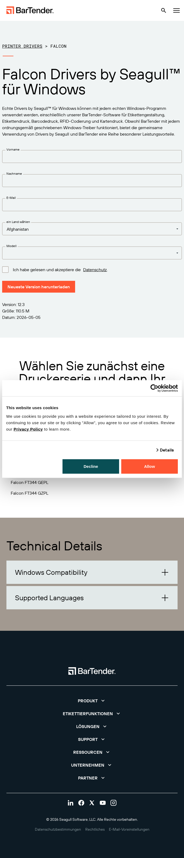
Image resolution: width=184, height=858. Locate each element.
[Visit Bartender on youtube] (103, 803)
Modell (11, 246)
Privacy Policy (28, 429)
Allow (149, 466)
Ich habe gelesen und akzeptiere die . (60, 269)
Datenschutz (95, 269)
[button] (92, 572)
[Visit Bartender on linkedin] (70, 803)
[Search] (163, 10)
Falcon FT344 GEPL (29, 482)
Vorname (13, 149)
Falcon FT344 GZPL (29, 493)
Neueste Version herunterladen (39, 286)
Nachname (14, 173)
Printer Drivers (22, 46)
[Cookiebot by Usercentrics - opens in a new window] (154, 388)
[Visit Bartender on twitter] (92, 803)
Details (167, 450)
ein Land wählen (18, 222)
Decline (91, 466)
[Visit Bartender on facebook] (81, 803)
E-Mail (11, 198)
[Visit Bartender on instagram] (113, 803)
